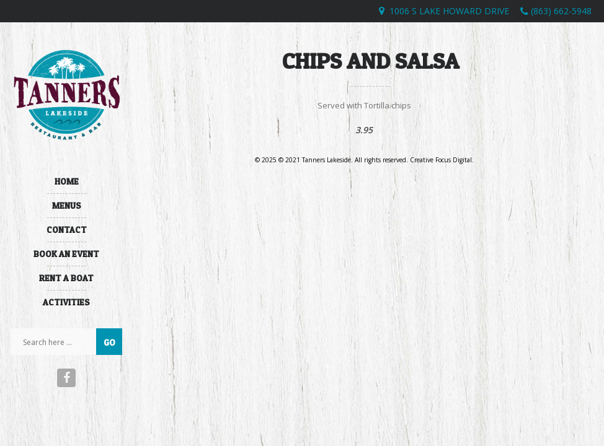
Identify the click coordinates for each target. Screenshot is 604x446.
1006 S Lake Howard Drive (449, 11)
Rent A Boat (66, 278)
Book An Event (66, 253)
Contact (67, 229)
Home (67, 181)
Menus (66, 205)
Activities (66, 302)
